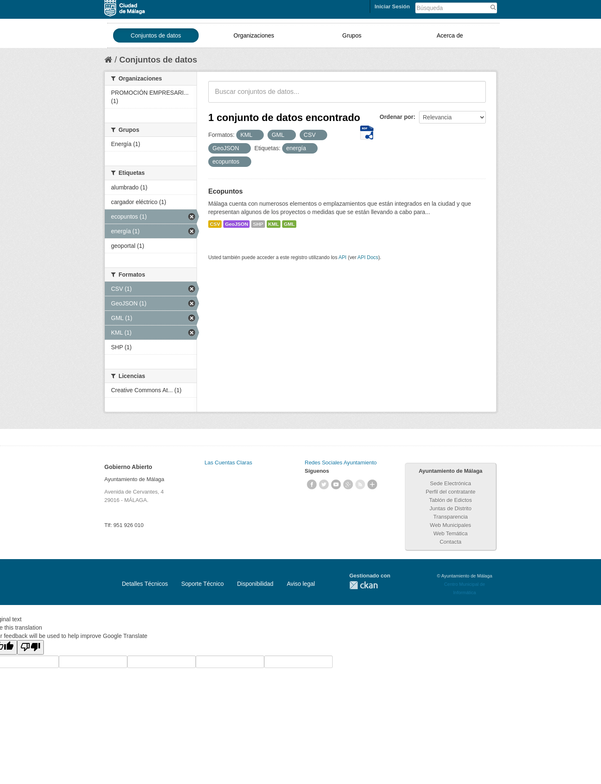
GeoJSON (236, 224)
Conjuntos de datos (156, 35)
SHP (258, 224)
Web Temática (451, 533)
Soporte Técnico (202, 583)
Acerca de (450, 35)
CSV (215, 224)
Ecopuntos (225, 191)
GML (289, 224)
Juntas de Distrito (450, 508)
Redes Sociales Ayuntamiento (340, 462)
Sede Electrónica (450, 483)
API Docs (368, 257)
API (342, 257)
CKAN (363, 585)
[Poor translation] (30, 647)
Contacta (450, 542)
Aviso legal (301, 583)
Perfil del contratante (450, 492)
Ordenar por (397, 116)
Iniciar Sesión (392, 6)
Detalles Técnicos (145, 583)
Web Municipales (450, 525)
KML (273, 224)
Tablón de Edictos (450, 500)
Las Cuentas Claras (228, 462)
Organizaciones (254, 35)
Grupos (351, 35)
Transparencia (450, 517)
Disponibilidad (255, 583)
